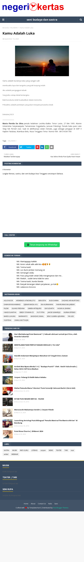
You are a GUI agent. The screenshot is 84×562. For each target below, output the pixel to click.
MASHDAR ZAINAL (37, 316)
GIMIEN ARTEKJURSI (34, 308)
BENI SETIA (42, 300)
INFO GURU (24, 450)
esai (72, 450)
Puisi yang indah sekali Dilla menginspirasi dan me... (41, 275)
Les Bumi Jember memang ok (32, 270)
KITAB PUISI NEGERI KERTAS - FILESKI (29, 399)
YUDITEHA (7, 320)
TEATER (58, 450)
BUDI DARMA (54, 300)
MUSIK (14, 450)
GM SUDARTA (49, 308)
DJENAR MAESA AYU (31, 304)
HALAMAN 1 (14, 28)
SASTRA (6, 450)
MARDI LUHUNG (9, 316)
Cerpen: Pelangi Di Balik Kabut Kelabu (30, 377)
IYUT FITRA (40, 312)
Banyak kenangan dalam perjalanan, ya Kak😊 (39, 284)
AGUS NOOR (8, 300)
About (33, 504)
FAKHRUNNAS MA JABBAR (65, 304)
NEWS (51, 450)
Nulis (50, 504)
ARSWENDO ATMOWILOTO (25, 300)
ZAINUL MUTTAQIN (21, 320)
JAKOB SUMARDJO (54, 312)
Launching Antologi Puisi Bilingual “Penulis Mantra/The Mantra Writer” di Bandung (45, 421)
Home (26, 504)
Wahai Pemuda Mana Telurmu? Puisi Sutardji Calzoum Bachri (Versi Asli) (44, 388)
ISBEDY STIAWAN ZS (27, 312)
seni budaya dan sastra (42, 19)
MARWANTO (23, 316)
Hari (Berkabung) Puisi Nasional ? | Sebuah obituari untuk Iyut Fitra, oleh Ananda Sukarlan (45, 335)
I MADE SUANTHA (10, 312)
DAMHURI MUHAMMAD (12, 304)
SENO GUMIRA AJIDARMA (56, 316)
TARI (66, 450)
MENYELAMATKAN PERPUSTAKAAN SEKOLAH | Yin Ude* (37, 345)
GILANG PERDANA (18, 308)
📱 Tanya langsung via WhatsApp (42, 245)
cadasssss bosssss (28, 287)
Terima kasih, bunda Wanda (31, 281)
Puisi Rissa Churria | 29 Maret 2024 (28, 431)
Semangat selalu (27, 273)
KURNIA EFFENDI (69, 312)
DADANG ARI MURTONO (70, 300)
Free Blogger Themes (60, 508)
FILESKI (6, 308)
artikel (6, 454)
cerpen (43, 450)
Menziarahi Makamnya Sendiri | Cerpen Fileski (34, 410)
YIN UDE (71, 316)
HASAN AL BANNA (63, 308)
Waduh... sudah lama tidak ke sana (34, 278)
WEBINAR (14, 454)
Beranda (6, 28)
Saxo (56, 504)
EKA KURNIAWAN (47, 304)
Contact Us (42, 504)
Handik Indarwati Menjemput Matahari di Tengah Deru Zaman (41, 356)
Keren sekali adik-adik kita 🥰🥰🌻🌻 (35, 264)
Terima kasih (25, 267)
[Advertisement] (42, 536)
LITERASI (34, 450)
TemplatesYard (35, 508)
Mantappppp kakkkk (28, 261)
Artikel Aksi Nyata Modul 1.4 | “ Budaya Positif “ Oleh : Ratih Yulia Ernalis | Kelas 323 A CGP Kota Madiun (45, 367)
